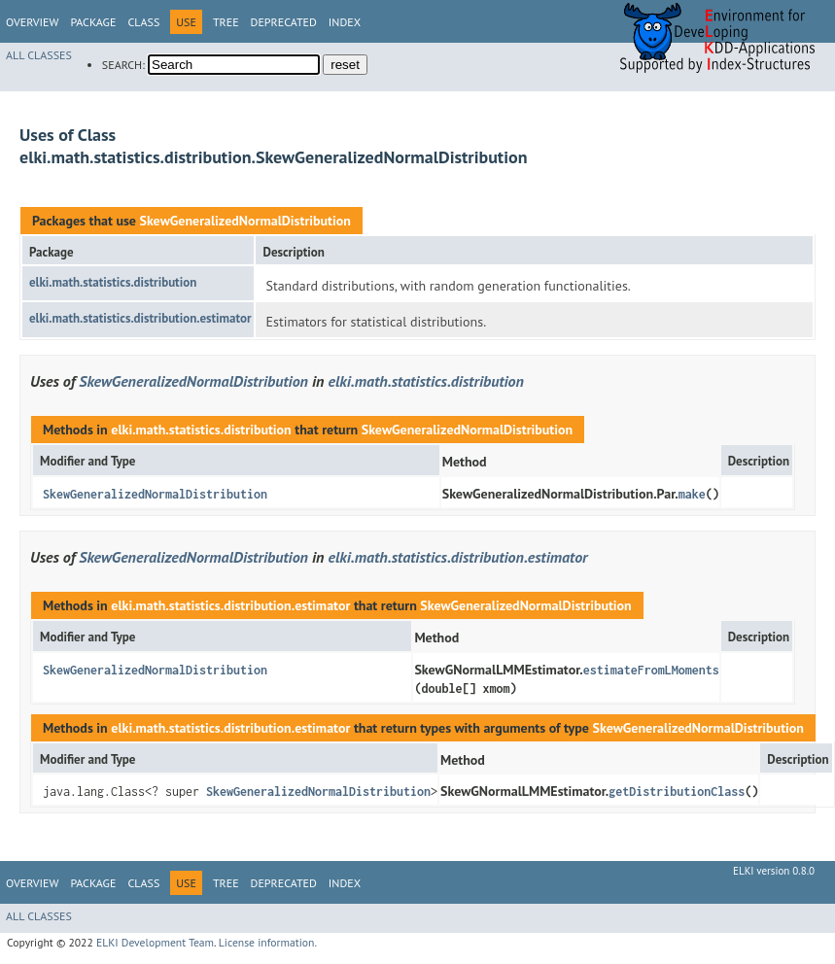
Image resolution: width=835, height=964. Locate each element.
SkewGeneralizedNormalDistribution (244, 220)
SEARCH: (123, 64)
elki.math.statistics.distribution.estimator (140, 318)
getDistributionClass (677, 791)
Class (143, 22)
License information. (268, 942)
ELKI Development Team (155, 942)
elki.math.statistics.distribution (112, 282)
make (692, 494)
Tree (226, 22)
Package (93, 22)
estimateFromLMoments (651, 670)
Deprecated (284, 22)
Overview (32, 22)
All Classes (39, 55)
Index (345, 22)
